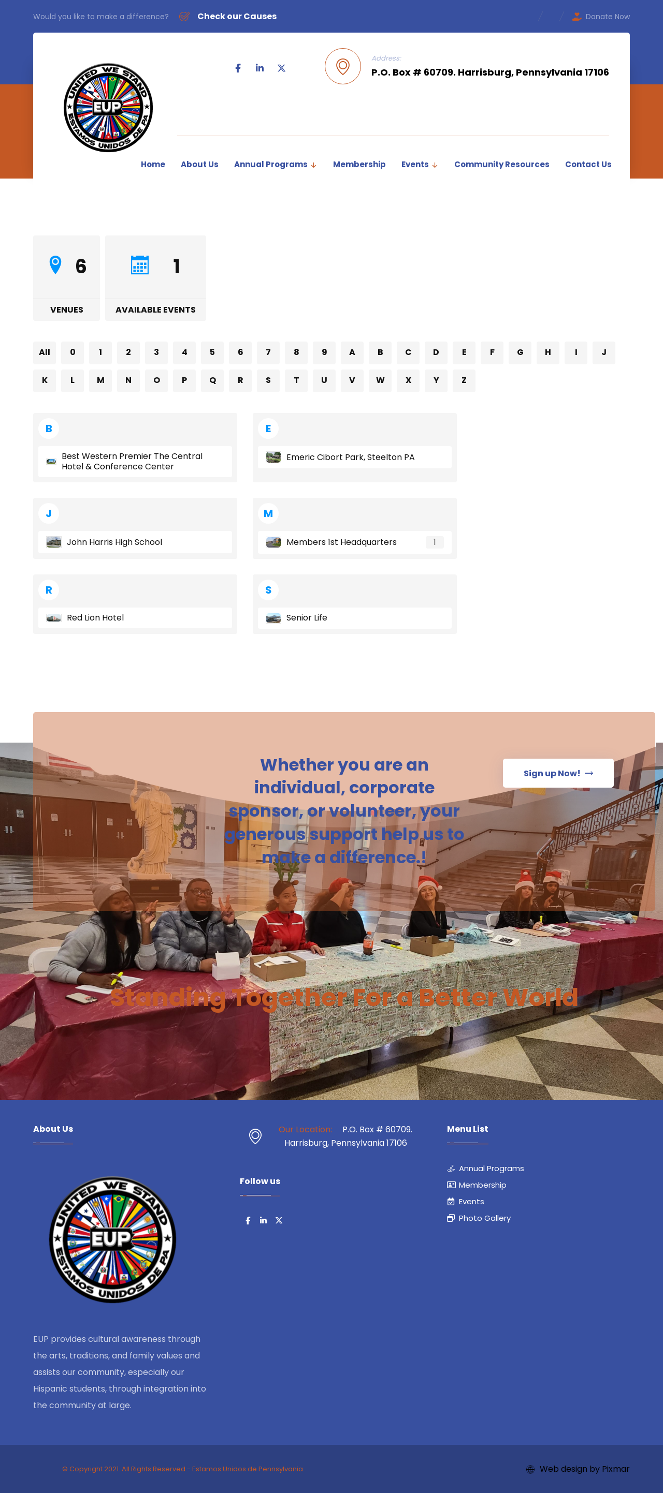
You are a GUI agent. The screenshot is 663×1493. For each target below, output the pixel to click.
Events (465, 1201)
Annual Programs (485, 1168)
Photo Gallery (479, 1218)
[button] (238, 68)
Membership (477, 1184)
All (44, 352)
